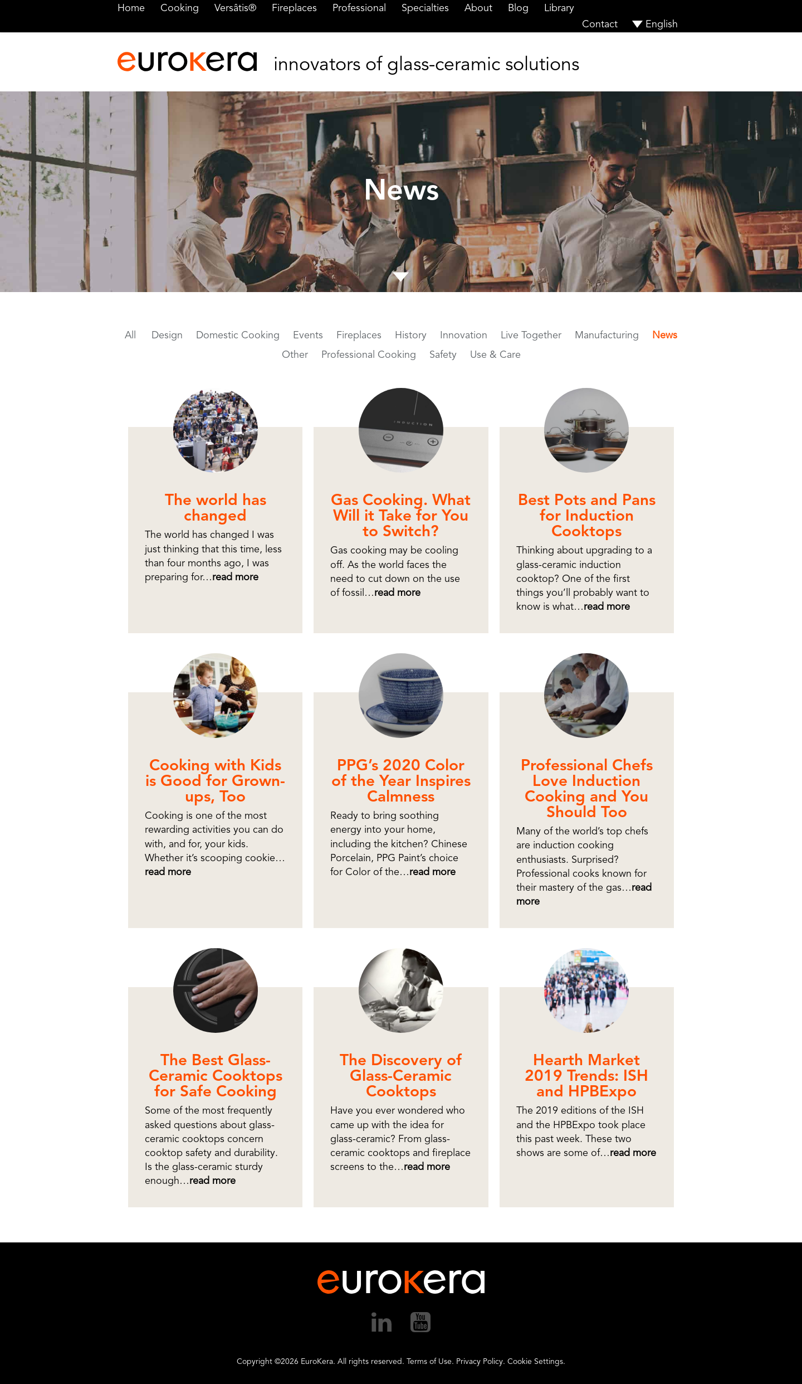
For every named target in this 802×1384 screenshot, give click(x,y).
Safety (443, 354)
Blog (518, 8)
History (411, 335)
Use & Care (495, 354)
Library (559, 8)
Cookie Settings (535, 1361)
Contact (600, 24)
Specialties (425, 8)
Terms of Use (429, 1361)
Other (295, 354)
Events (308, 335)
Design (167, 335)
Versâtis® (235, 8)
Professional (359, 8)
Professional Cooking (368, 354)
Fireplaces (294, 8)
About (478, 8)
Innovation (463, 335)
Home (131, 8)
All (130, 335)
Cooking (179, 8)
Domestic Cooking (238, 335)
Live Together (531, 335)
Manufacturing (607, 335)
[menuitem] (655, 24)
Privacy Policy (479, 1361)
